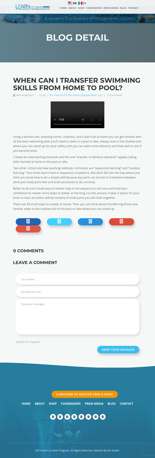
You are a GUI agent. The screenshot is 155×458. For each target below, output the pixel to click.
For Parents (56, 95)
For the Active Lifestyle (77, 95)
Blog (123, 8)
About (72, 8)
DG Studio (113, 450)
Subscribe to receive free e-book (84, 394)
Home (63, 8)
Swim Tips (96, 95)
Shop (81, 8)
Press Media (111, 8)
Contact (133, 8)
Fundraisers (94, 8)
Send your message (118, 349)
